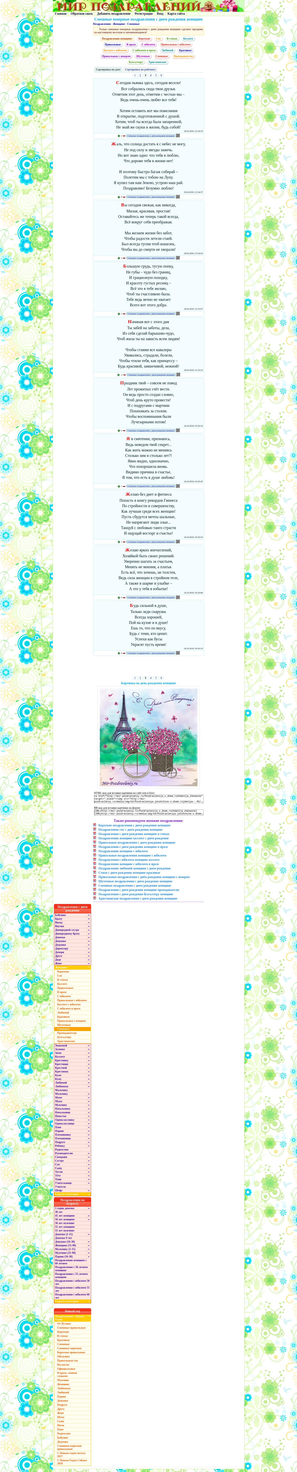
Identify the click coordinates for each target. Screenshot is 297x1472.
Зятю (58, 1055)
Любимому (62, 1089)
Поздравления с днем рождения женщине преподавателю (139, 892)
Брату (58, 921)
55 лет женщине (65, 1229)
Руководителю (64, 1156)
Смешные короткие (69, 1351)
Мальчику (61, 1093)
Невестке (60, 1119)
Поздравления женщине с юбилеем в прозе (129, 867)
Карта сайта (176, 13)
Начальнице (62, 1115)
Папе (58, 1130)
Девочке (60, 940)
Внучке (59, 929)
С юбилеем (148, 44)
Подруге (60, 1145)
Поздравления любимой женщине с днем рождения (135, 871)
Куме (58, 1078)
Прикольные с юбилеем (175, 44)
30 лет (59, 1214)
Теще (58, 1182)
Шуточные (143, 56)
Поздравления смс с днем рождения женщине (131, 832)
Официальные (66, 1371)
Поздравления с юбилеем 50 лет (72, 1285)
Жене (58, 966)
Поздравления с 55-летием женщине (71, 1278)
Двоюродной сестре (67, 932)
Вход (160, 13)
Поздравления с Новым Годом (69, 1321)
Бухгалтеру (136, 62)
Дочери (59, 955)
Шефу (59, 1193)
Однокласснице (64, 1126)
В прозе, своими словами (67, 1377)
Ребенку (60, 1148)
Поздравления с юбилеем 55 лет (72, 1292)
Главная (61, 13)
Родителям (61, 1152)
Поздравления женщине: (117, 38)
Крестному (62, 1074)
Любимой (167, 50)
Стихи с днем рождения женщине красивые (129, 875)
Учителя (60, 1189)
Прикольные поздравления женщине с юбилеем (132, 858)
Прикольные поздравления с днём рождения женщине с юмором (144, 880)
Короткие (144, 38)
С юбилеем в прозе (144, 50)
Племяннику (63, 1137)
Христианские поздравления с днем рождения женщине (138, 901)
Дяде (58, 962)
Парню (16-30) (64, 1259)
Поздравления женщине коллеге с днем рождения (134, 841)
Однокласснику (64, 1122)
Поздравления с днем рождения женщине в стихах (134, 836)
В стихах (172, 38)
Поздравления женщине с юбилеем (123, 854)
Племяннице (63, 1141)
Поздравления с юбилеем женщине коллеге (129, 862)
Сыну (58, 1171)
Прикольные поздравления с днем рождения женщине (137, 845)
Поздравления (102, 23)
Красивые (185, 50)
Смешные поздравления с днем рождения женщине (151, 136)
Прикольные (113, 44)
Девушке (60, 944)
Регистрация (144, 13)
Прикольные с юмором (116, 56)
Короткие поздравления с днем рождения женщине (134, 828)
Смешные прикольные (71, 1330)
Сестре (59, 1163)
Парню (59, 1133)
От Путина (64, 1326)
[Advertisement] (148, 667)
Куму (58, 1081)
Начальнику (63, 1111)
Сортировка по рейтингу (140, 69)
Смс (158, 38)
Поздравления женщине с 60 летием (71, 1265)
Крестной (61, 1070)
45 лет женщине (65, 1218)
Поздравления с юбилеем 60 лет (72, 1299)
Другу (59, 958)
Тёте (58, 1178)
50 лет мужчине (64, 1226)
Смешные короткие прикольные (69, 1450)
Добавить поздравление (114, 13)
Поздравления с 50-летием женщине (71, 1272)
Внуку (59, 925)
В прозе (131, 44)
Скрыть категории (73, 1197)
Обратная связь (82, 13)
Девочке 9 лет (63, 1240)
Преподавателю (183, 56)
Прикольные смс (67, 1363)
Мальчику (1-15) (65, 1252)
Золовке (60, 1052)
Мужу (58, 1104)
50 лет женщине (65, 1222)
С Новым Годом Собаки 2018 (72, 1465)
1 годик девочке (64, 1211)
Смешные (133, 23)
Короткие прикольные (71, 1355)
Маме (58, 1100)
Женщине (119, 23)
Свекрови (61, 1159)
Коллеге (188, 38)
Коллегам (63, 1367)
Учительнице (63, 1185)
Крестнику (61, 1063)
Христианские (157, 62)
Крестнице (61, 1067)
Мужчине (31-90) (65, 1255)
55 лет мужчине (64, 1233)
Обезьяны (63, 1359)
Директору (61, 951)
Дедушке (60, 947)
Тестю (59, 1174)
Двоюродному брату (67, 936)
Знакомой (61, 1048)
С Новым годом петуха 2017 (71, 1458)
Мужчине (61, 1107)
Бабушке (60, 918)
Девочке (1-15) (64, 1237)
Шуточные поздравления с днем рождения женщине (135, 884)
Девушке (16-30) (65, 1244)
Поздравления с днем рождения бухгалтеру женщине (136, 897)
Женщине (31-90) (65, 1248)
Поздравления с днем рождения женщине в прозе (133, 849)
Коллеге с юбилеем (115, 50)
